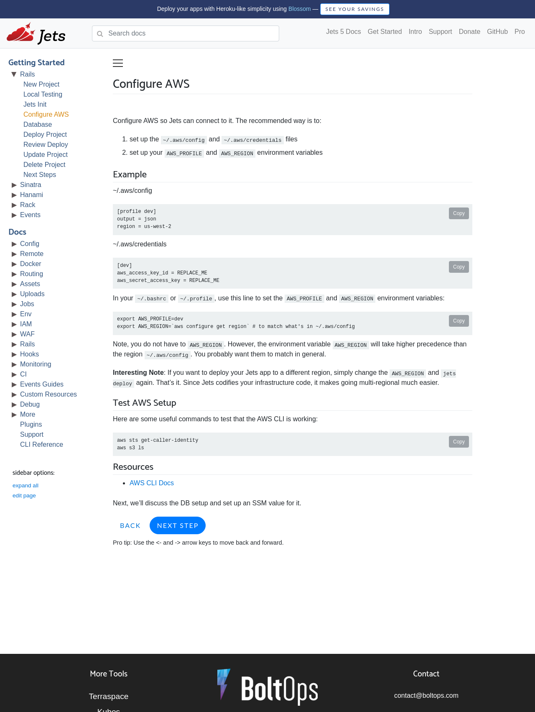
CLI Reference (41, 444)
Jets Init (34, 104)
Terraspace (109, 696)
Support (440, 31)
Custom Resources (48, 394)
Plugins (31, 424)
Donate (470, 31)
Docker (30, 263)
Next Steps (39, 174)
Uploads (32, 293)
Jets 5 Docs (343, 31)
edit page (24, 495)
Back (130, 525)
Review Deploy (45, 144)
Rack (27, 204)
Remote (31, 253)
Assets (30, 283)
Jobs (27, 303)
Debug (30, 404)
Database (37, 124)
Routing (31, 273)
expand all (25, 485)
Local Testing (42, 94)
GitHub (497, 31)
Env (26, 314)
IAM (26, 324)
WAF (27, 334)
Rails (27, 74)
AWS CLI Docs (152, 483)
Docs (17, 232)
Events (30, 214)
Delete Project (44, 164)
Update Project (45, 154)
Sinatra (30, 184)
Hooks (29, 354)
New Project (41, 84)
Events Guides (42, 384)
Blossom (299, 8)
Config (29, 243)
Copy (459, 213)
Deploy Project (45, 134)
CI (23, 374)
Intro (415, 31)
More (27, 414)
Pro (520, 31)
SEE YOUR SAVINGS (355, 9)
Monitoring (35, 364)
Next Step (178, 525)
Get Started (385, 31)
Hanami (31, 194)
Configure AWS (46, 114)
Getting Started (36, 63)
